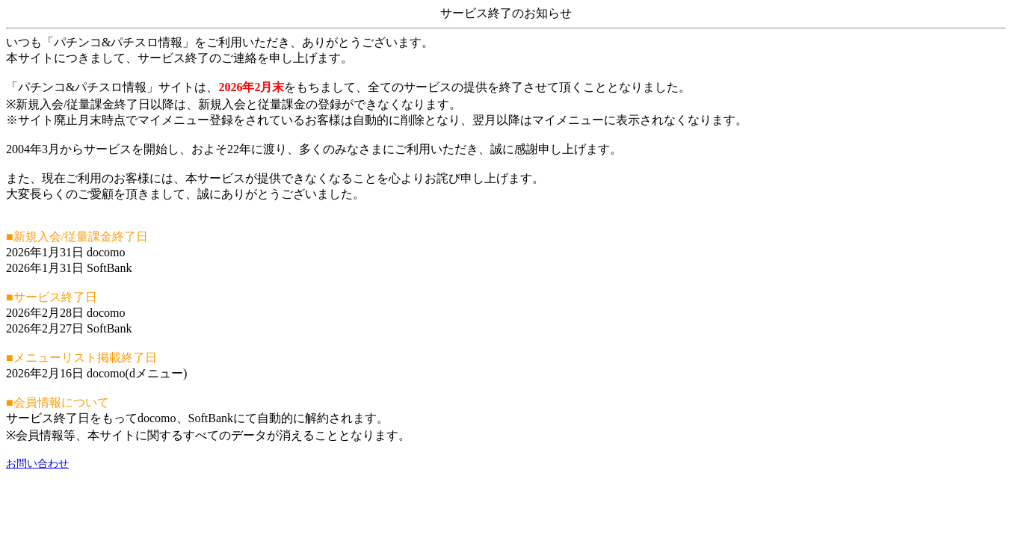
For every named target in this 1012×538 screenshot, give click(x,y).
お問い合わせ (37, 463)
